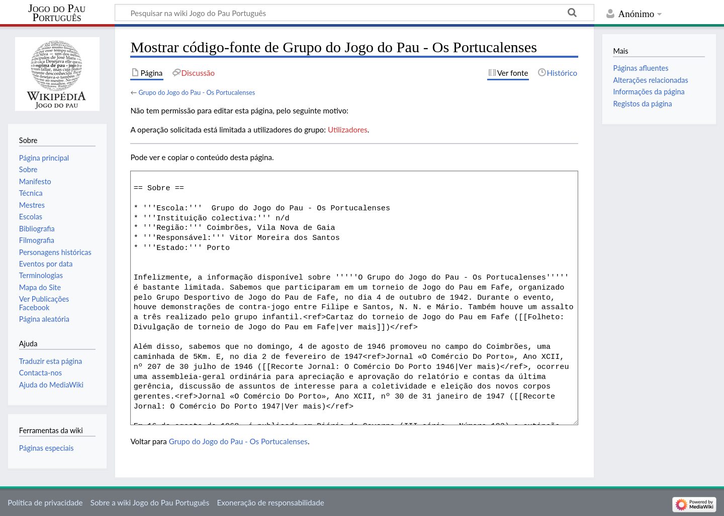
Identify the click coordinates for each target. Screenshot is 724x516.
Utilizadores (348, 129)
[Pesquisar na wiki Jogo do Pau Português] (354, 13)
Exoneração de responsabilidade (270, 502)
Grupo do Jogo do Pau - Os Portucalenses (196, 92)
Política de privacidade (45, 502)
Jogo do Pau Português (56, 13)
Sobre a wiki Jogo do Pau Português (149, 502)
